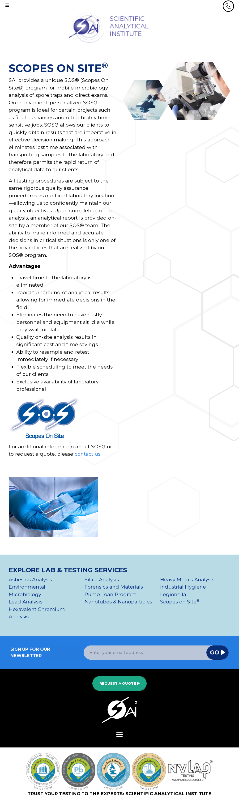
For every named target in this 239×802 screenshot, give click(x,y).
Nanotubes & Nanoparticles (118, 602)
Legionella (173, 594)
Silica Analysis (102, 579)
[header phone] (228, 6)
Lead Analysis (25, 602)
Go (217, 652)
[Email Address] (145, 652)
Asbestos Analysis (30, 579)
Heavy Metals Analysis (187, 579)
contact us (87, 454)
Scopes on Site (180, 602)
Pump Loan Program (111, 594)
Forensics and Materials (114, 587)
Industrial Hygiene (183, 587)
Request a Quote (119, 683)
